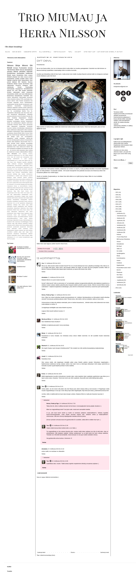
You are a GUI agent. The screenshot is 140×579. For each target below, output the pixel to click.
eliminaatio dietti (22, 197)
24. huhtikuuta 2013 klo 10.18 (56, 449)
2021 (117, 192)
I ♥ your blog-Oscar (122, 237)
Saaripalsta (119, 332)
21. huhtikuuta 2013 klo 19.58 (60, 319)
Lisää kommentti (42, 473)
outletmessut (14, 129)
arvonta (30, 77)
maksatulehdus (28, 128)
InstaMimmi (120, 277)
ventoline (9, 109)
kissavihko (9, 121)
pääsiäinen (9, 177)
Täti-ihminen (11, 70)
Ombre (118, 260)
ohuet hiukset (22, 225)
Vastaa (43, 271)
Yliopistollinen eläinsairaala (13, 112)
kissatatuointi (10, 216)
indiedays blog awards (19, 204)
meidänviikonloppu (27, 105)
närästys (17, 225)
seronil (19, 116)
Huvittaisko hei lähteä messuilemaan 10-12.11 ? (24, 247)
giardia (13, 167)
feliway (31, 165)
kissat (9, 68)
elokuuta (119, 223)
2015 (117, 206)
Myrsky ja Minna (46, 319)
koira (13, 172)
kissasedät (30, 214)
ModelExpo (12, 189)
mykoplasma (13, 148)
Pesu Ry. (29, 111)
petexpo (9, 116)
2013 (117, 211)
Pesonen (118, 344)
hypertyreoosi (27, 167)
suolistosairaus (17, 122)
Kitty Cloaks (12, 187)
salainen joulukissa (27, 177)
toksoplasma (16, 233)
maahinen (9, 223)
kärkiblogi (15, 174)
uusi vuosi (22, 94)
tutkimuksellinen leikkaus (26, 151)
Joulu (31, 80)
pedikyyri (27, 225)
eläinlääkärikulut (10, 165)
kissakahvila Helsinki (13, 119)
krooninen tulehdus (12, 128)
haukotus (30, 199)
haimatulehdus (16, 199)
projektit (22, 78)
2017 (117, 202)
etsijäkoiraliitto (26, 165)
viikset (8, 99)
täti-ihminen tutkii (27, 83)
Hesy (12, 157)
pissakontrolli (16, 226)
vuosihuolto (10, 124)
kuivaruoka (29, 92)
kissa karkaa (29, 208)
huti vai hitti (16, 203)
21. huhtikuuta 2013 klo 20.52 (56, 345)
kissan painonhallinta (26, 119)
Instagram (25, 85)
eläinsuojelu (16, 92)
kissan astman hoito (27, 209)
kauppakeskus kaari (22, 206)
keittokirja (20, 170)
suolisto (25, 107)
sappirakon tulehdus (18, 107)
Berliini (19, 133)
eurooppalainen (28, 136)
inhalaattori (22, 138)
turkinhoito (29, 90)
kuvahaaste (29, 145)
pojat (21, 175)
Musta (118, 255)
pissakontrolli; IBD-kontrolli (26, 226)
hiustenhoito (9, 203)
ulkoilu (16, 94)
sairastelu (22, 71)
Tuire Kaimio (27, 192)
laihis (13, 221)
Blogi (7, 51)
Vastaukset (46, 400)
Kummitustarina (121, 258)
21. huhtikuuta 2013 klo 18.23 (52, 263)
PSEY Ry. (30, 160)
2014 (117, 209)
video (8, 153)
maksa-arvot (23, 146)
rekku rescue (24, 77)
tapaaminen (9, 233)
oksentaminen (29, 174)
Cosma (10, 182)
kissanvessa (10, 95)
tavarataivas (51, 251)
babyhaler (9, 197)
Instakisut (119, 263)
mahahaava (25, 223)
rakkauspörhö (20, 129)
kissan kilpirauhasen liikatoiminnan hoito (17, 211)
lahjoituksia (9, 146)
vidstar (31, 235)
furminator (9, 167)
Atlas (21, 180)
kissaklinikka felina (22, 75)
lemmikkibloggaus (25, 221)
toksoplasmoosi (23, 233)
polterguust (25, 175)
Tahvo (18, 192)
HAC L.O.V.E (29, 109)
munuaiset (9, 102)
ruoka (30, 78)
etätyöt (31, 197)
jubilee (31, 204)
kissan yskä (17, 214)
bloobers (16, 197)
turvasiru (17, 151)
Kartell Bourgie (15, 134)
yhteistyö (14, 77)
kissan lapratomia (25, 213)
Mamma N (44, 345)
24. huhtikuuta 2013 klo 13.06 (60, 461)
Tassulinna (119, 320)
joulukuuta (120, 213)
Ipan (21, 157)
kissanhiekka (18, 105)
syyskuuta (120, 220)
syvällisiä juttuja (17, 231)
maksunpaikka (22, 97)
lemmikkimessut (28, 89)
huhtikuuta (120, 232)
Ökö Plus (9, 238)
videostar (29, 71)
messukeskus (11, 94)
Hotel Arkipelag (21, 184)
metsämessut (29, 121)
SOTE (15, 192)
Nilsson (10, 65)
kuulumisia (9, 174)
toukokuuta (120, 230)
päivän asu (10, 122)
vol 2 (17, 237)
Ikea (10, 134)
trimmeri (19, 235)
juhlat (23, 92)
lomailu (24, 90)
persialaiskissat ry (11, 175)
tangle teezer (29, 231)
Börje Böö (16, 51)
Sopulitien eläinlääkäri (27, 162)
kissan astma (20, 209)
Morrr (22, 189)
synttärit (17, 78)
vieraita (30, 68)
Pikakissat (119, 272)
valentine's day (29, 179)
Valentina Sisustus (27, 82)
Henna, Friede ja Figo (48, 295)
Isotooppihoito (26, 157)
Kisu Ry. (9, 111)
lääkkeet (14, 82)
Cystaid (14, 182)
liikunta (30, 221)
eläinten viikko (15, 100)
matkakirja (9, 225)
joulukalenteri (10, 78)
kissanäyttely (29, 143)
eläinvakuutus (28, 94)
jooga (27, 204)
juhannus (22, 140)
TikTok (21, 192)
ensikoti (27, 197)
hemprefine (9, 201)
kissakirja (30, 170)
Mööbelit (9, 77)
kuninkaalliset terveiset (19, 121)
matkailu (23, 174)
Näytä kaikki (130, 355)
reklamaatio (14, 228)
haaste (14, 75)
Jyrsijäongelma (121, 253)
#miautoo (30, 153)
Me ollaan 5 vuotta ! (22, 276)
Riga (15, 191)
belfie (13, 197)
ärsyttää (13, 238)
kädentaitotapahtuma (27, 220)
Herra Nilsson (60, 51)
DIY (13, 90)
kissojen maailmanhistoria (19, 145)
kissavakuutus (18, 95)
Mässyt (15, 71)
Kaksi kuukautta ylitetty (126, 347)
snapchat (16, 230)
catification (9, 105)
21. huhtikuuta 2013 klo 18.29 (56, 277)
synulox (17, 179)
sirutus (31, 228)
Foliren (8, 157)
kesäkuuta (120, 227)
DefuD (17, 182)
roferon (26, 129)
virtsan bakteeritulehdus (26, 131)
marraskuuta (120, 215)
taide (24, 231)
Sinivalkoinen (120, 244)
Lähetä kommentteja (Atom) (47, 555)
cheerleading (28, 87)
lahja (19, 174)
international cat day (12, 169)
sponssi (9, 90)
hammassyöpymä (19, 167)
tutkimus (24, 179)
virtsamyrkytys (16, 180)
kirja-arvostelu (24, 141)
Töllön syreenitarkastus (128, 323)
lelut (31, 100)
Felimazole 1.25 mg (13, 184)
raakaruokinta (25, 80)
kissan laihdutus (20, 143)
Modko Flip (17, 189)
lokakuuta (120, 218)
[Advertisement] (73, 536)
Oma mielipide (128, 297)
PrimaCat (18, 85)
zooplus (30, 75)
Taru (70, 51)
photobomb (9, 226)
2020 (117, 194)
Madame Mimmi (30, 51)
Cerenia (27, 133)
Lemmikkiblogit (17, 111)
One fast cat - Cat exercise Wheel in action (103, 51)
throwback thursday (26, 116)
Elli (31, 65)
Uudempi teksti (41, 552)
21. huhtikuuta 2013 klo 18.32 (62, 295)
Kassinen (118, 296)
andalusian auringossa (17, 163)
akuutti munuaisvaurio (24, 104)
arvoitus (9, 92)
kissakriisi (9, 172)
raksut (26, 150)
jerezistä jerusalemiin (22, 169)
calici (31, 104)
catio (22, 112)
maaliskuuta (120, 280)
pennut (9, 82)
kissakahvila (27, 100)
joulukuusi (30, 169)
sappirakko (16, 102)
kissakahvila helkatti (11, 209)
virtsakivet (14, 109)
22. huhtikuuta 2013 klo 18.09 (54, 374)
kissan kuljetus (17, 213)
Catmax (9, 97)
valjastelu (23, 122)
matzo (8, 129)
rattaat (14, 177)
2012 (117, 288)
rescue (22, 70)
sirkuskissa (25, 228)
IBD (19, 82)
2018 (117, 199)
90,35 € (119, 270)
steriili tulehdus (29, 230)
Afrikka (26, 155)
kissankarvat (14, 114)
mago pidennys (18, 223)
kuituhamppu (10, 220)
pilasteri (17, 175)
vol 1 (14, 237)
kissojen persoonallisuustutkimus (20, 216)
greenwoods (29, 124)
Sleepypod (19, 162)
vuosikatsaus (10, 133)
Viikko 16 (119, 248)
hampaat (30, 117)
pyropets (30, 175)
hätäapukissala (29, 203)
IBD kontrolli (17, 157)
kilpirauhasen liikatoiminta (20, 208)
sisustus (9, 71)
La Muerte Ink (27, 187)
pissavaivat (29, 97)
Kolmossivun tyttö (19, 187)
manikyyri (30, 223)
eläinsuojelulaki (18, 165)
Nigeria (26, 160)
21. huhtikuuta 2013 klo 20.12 (54, 333)
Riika (18, 191)
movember (26, 95)
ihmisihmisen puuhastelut (15, 73)
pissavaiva (22, 150)
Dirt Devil (119, 246)
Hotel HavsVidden (28, 184)
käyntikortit (9, 221)
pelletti (31, 225)
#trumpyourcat (10, 155)
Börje (18, 65)
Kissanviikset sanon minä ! (124, 267)
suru (31, 95)
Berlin (23, 133)
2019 (117, 197)
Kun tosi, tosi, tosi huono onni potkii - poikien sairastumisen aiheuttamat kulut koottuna (24, 259)
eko (22, 136)
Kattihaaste (22, 134)
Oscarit (78, 51)
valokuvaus (29, 107)
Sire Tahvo (119, 274)
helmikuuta (120, 282)
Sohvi (24, 124)
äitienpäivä (14, 153)
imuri (31, 167)
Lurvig (31, 187)
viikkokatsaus (10, 237)
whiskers (24, 109)
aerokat (16, 104)
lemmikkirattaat (21, 128)
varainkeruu (9, 180)
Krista (43, 374)
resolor (19, 228)
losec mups (16, 146)
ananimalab (26, 99)
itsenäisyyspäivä (16, 140)
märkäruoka (10, 87)
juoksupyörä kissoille (12, 206)
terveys (15, 68)
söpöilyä (9, 80)
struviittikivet (9, 231)
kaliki (8, 126)
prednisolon (14, 116)
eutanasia (9, 199)
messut (20, 83)
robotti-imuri (12, 151)
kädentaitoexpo (22, 114)
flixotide (21, 100)
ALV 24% (22, 155)
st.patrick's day (22, 230)
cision (18, 136)
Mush (23, 160)
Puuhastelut (23, 68)
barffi (31, 85)
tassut (20, 179)
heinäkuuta (120, 225)
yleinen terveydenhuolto (24, 237)
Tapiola (8, 163)
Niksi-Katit (26, 189)
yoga (31, 237)
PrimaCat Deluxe (17, 124)
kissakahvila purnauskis (25, 126)
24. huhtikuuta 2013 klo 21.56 (60, 425)
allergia (13, 136)
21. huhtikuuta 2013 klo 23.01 (54, 356)
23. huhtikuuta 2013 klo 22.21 (55, 386)
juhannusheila (10, 170)
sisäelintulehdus (10, 230)
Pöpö (8, 162)
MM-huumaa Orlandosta (123, 239)
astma (27, 78)
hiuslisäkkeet (15, 201)
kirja (25, 112)
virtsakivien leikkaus (15, 99)
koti (19, 77)
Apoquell (30, 155)
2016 (117, 204)
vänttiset (19, 109)
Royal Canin (13, 162)
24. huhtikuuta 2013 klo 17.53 (67, 403)
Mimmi (46, 251)
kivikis (25, 218)
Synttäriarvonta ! (21, 266)
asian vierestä (29, 196)
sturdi (14, 179)
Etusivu (73, 552)
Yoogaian (23, 196)
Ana (43, 263)
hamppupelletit (24, 199)
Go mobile (119, 251)
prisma (8, 228)
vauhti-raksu (29, 122)
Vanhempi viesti (104, 552)
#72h (20, 153)
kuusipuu (21, 220)
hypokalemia (22, 203)
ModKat (24, 111)
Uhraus (119, 241)
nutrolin (13, 225)
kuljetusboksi (16, 220)
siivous (21, 102)
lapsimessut (17, 221)
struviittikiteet (10, 179)
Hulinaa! (119, 234)
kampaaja (16, 170)
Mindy (43, 333)
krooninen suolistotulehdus (22, 172)
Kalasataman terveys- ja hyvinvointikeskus (17, 186)
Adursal (16, 133)
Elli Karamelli (45, 51)
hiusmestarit (21, 201)
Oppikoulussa (120, 265)
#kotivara (25, 153)
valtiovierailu (10, 85)
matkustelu (29, 114)
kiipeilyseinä (14, 126)
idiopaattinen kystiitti (12, 138)
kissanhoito (24, 214)
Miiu (8, 189)
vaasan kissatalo (25, 235)
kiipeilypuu (17, 141)
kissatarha (9, 145)
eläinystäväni (15, 97)
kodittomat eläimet (12, 83)
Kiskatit (118, 308)
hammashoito (10, 89)
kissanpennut (19, 89)
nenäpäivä (18, 148)
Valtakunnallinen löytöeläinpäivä (20, 194)
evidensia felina (16, 80)
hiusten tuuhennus (28, 201)
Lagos (20, 160)
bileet (17, 70)
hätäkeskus (9, 204)
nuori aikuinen (24, 148)
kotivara (30, 218)
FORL (21, 99)
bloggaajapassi (22, 117)
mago (13, 223)
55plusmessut (17, 155)
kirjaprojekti (25, 170)
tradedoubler (14, 235)
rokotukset (19, 177)
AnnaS (43, 356)
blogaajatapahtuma (28, 163)
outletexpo (9, 107)
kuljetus (30, 172)
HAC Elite (18, 90)
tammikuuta (120, 285)
